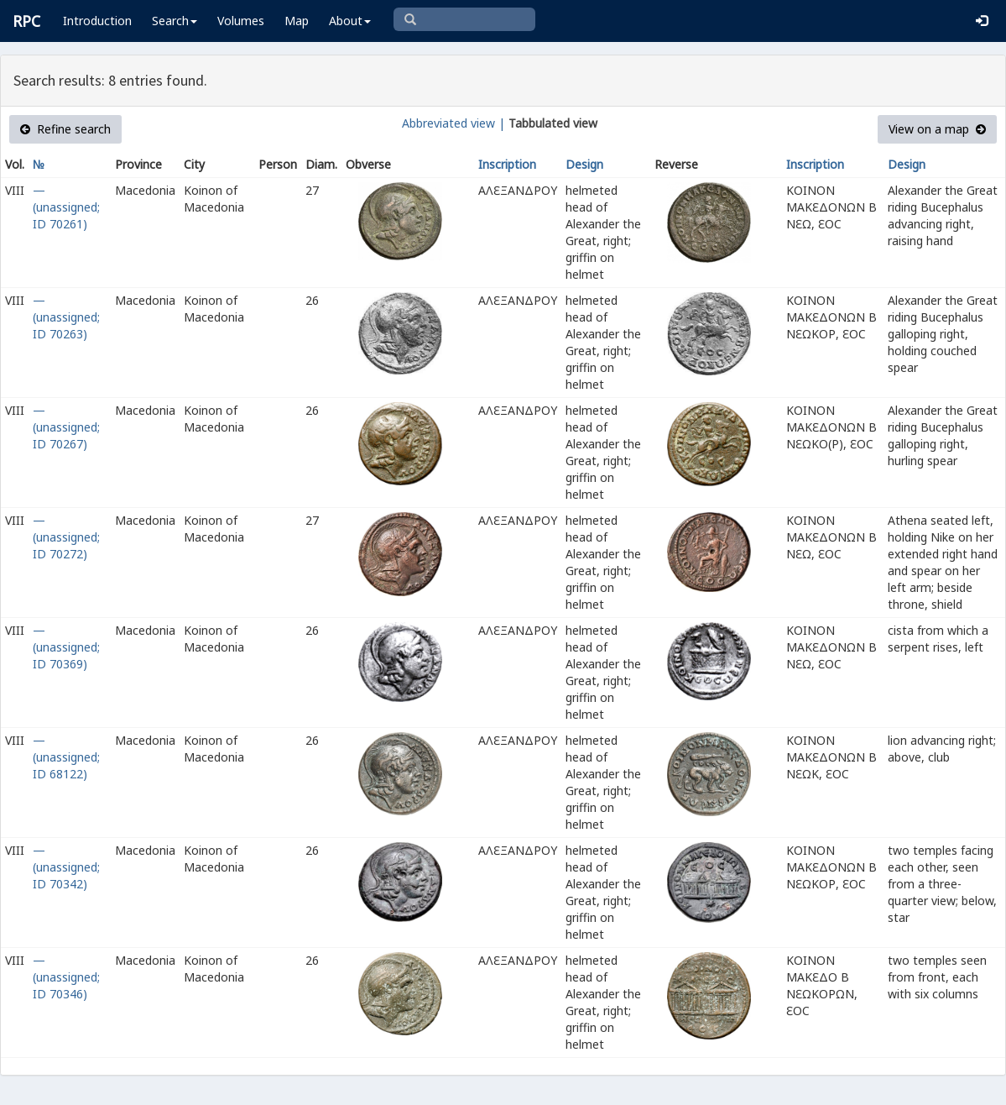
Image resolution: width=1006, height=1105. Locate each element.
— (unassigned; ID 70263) (66, 317)
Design (584, 164)
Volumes (240, 21)
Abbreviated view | (453, 123)
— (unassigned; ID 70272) (66, 537)
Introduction (97, 21)
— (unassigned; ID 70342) (66, 867)
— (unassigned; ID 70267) (66, 427)
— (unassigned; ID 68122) (66, 757)
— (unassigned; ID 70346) (66, 977)
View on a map (937, 129)
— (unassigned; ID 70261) (66, 207)
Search (174, 21)
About (350, 21)
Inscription (507, 164)
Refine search (65, 129)
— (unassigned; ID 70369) (66, 647)
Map (296, 21)
